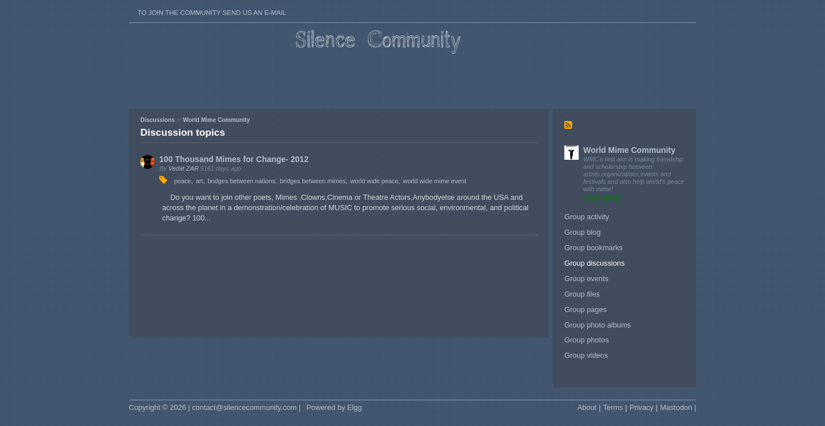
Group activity (586, 216)
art (199, 181)
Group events (586, 278)
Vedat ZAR (183, 168)
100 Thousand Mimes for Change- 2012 (234, 159)
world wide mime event (434, 181)
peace (182, 181)
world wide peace (374, 181)
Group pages (585, 309)
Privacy (642, 407)
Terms (613, 407)
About (587, 407)
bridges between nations (241, 181)
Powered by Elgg (334, 407)
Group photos (586, 340)
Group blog (582, 232)
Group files (582, 294)
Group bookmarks (593, 247)
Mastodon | (678, 407)
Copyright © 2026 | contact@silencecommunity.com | (215, 407)
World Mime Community (629, 150)
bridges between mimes (312, 181)
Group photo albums (597, 325)
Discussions (157, 120)
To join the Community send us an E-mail (212, 12)
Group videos (586, 355)
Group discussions (594, 263)
